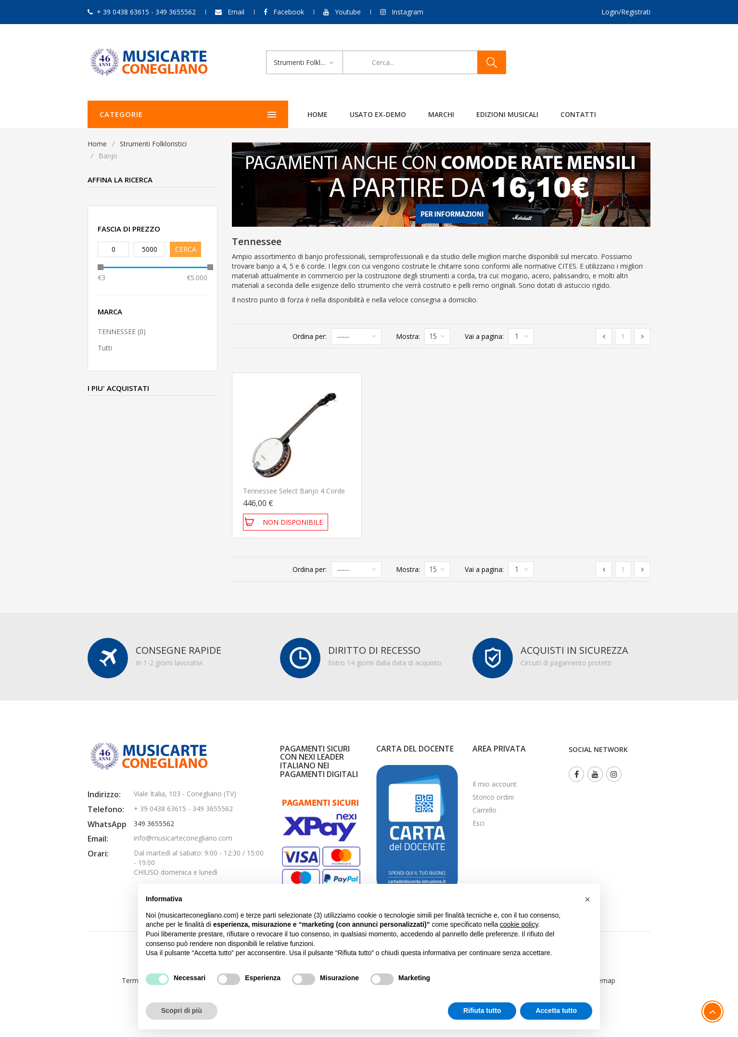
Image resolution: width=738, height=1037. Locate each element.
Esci (478, 823)
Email (236, 11)
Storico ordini (493, 797)
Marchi (361, 114)
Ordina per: (310, 336)
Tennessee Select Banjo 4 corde (294, 490)
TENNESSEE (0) (122, 331)
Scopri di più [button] (181, 1010)
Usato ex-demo (297, 114)
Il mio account (494, 784)
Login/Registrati (625, 11)
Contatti (498, 114)
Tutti (105, 347)
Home (237, 114)
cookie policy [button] (519, 924)
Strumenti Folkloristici (153, 143)
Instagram (407, 11)
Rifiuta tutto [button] (482, 1010)
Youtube (348, 11)
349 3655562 (154, 823)
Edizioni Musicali (427, 114)
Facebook (288, 11)
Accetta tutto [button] (556, 1010)
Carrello (484, 810)
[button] (587, 899)
